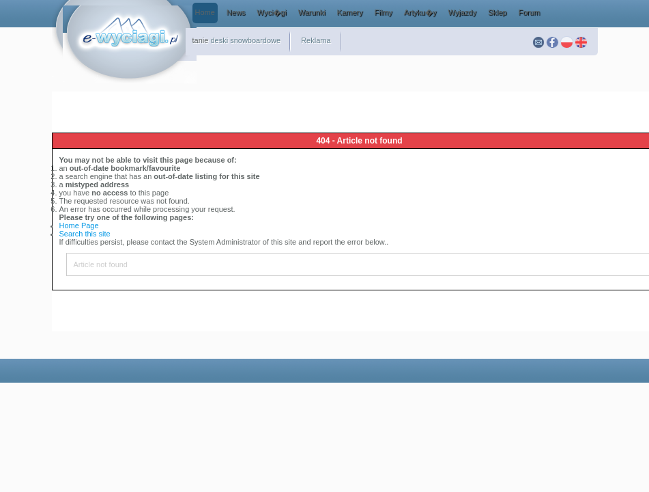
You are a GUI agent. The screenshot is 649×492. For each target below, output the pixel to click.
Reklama (315, 40)
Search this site (85, 234)
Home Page (79, 225)
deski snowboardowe (245, 40)
